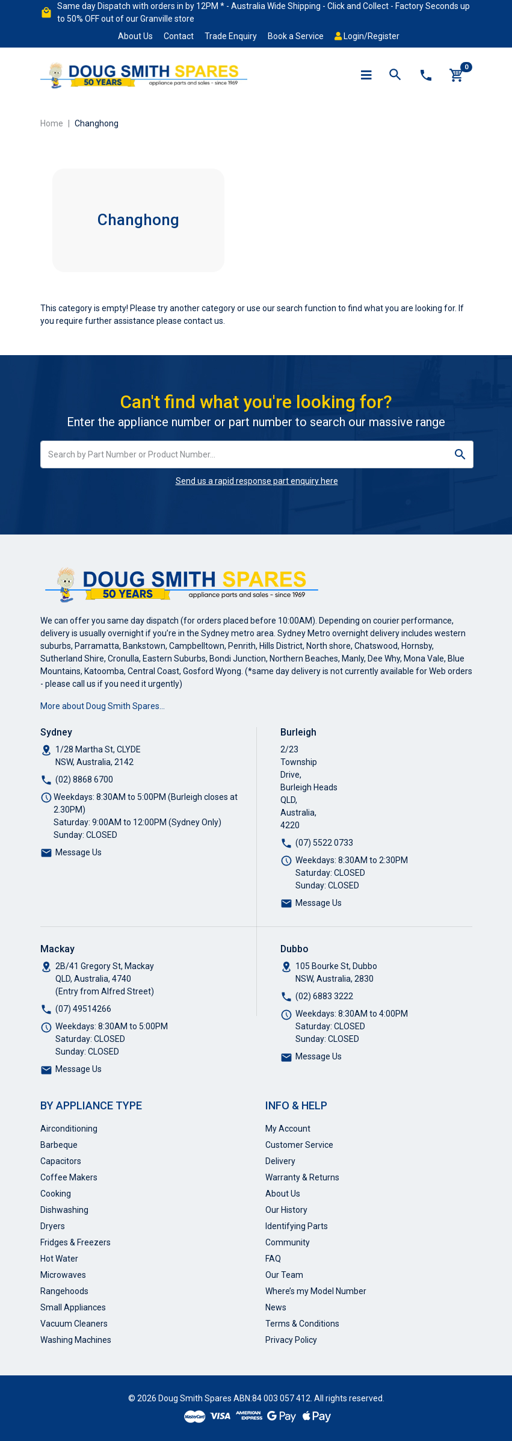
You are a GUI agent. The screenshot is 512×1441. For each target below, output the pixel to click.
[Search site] (460, 454)
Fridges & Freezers (75, 1242)
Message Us (78, 852)
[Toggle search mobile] (395, 75)
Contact (179, 36)
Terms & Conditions (302, 1323)
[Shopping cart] (456, 75)
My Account (287, 1128)
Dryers (52, 1226)
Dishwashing (64, 1210)
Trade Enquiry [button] (231, 36)
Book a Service (296, 36)
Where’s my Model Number (315, 1291)
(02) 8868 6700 (84, 779)
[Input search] (244, 454)
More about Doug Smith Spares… (102, 706)
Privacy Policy (291, 1340)
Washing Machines (75, 1340)
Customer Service (299, 1145)
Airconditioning (68, 1128)
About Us (135, 36)
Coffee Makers (68, 1177)
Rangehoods (64, 1291)
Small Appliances (73, 1307)
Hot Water (59, 1258)
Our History (286, 1210)
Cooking (55, 1193)
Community (287, 1242)
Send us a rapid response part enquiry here (257, 481)
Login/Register (367, 36)
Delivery (280, 1161)
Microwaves (63, 1275)
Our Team (284, 1275)
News (275, 1307)
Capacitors (60, 1161)
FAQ (273, 1258)
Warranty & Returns (302, 1177)
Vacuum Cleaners (74, 1323)
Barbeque (59, 1145)
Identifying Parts (296, 1226)
